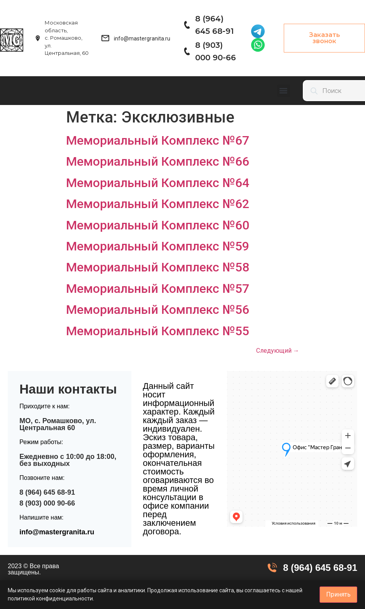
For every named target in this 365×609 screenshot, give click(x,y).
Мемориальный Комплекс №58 (157, 267)
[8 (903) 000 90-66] (186, 51)
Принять (338, 594)
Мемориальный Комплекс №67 (157, 140)
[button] (283, 90)
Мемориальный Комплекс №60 (157, 225)
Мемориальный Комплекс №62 (157, 203)
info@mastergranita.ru (56, 532)
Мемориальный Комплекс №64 (157, 182)
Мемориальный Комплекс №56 (157, 309)
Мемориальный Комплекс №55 (157, 331)
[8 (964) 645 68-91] (186, 25)
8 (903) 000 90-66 (47, 503)
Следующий (277, 350)
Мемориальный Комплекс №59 (157, 246)
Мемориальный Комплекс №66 (157, 161)
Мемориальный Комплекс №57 (157, 288)
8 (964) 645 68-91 (47, 492)
